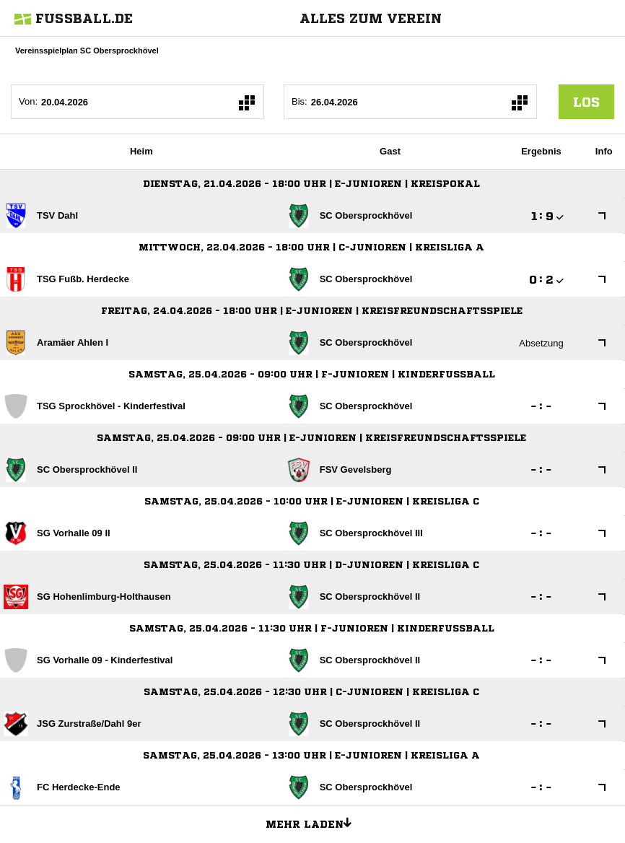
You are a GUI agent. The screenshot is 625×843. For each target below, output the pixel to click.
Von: (28, 101)
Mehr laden (314, 822)
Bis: (299, 101)
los (586, 101)
